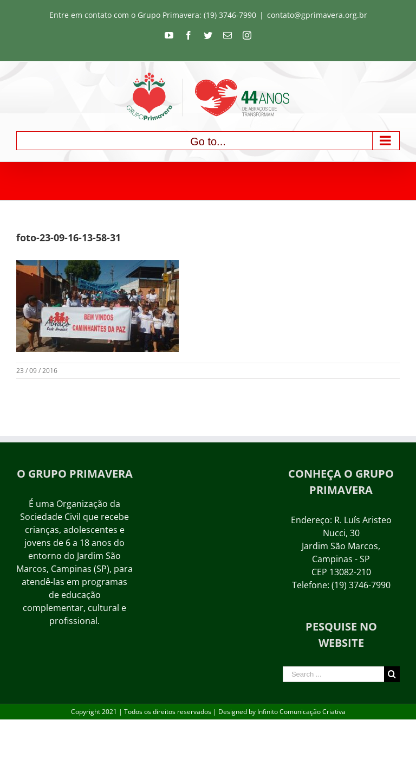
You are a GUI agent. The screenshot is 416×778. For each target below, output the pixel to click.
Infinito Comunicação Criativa (301, 711)
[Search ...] (333, 674)
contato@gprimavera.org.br (317, 15)
